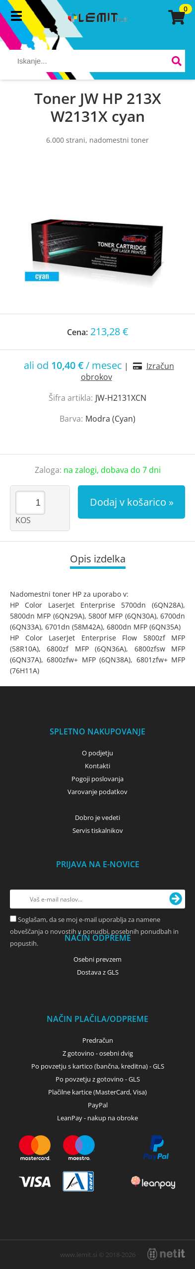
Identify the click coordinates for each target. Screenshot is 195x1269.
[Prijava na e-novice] (175, 899)
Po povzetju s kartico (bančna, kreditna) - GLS (97, 1066)
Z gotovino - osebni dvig (98, 1053)
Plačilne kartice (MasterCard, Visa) (97, 1092)
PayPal (98, 1104)
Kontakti (97, 765)
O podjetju (97, 752)
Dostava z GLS (98, 972)
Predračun (97, 1040)
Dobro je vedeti (97, 817)
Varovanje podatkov (97, 791)
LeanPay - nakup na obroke (97, 1117)
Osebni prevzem (97, 959)
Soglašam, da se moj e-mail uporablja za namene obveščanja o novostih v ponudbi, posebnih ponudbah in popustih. (94, 931)
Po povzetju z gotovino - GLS (98, 1079)
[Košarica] (175, 17)
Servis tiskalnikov (97, 830)
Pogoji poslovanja (97, 778)
